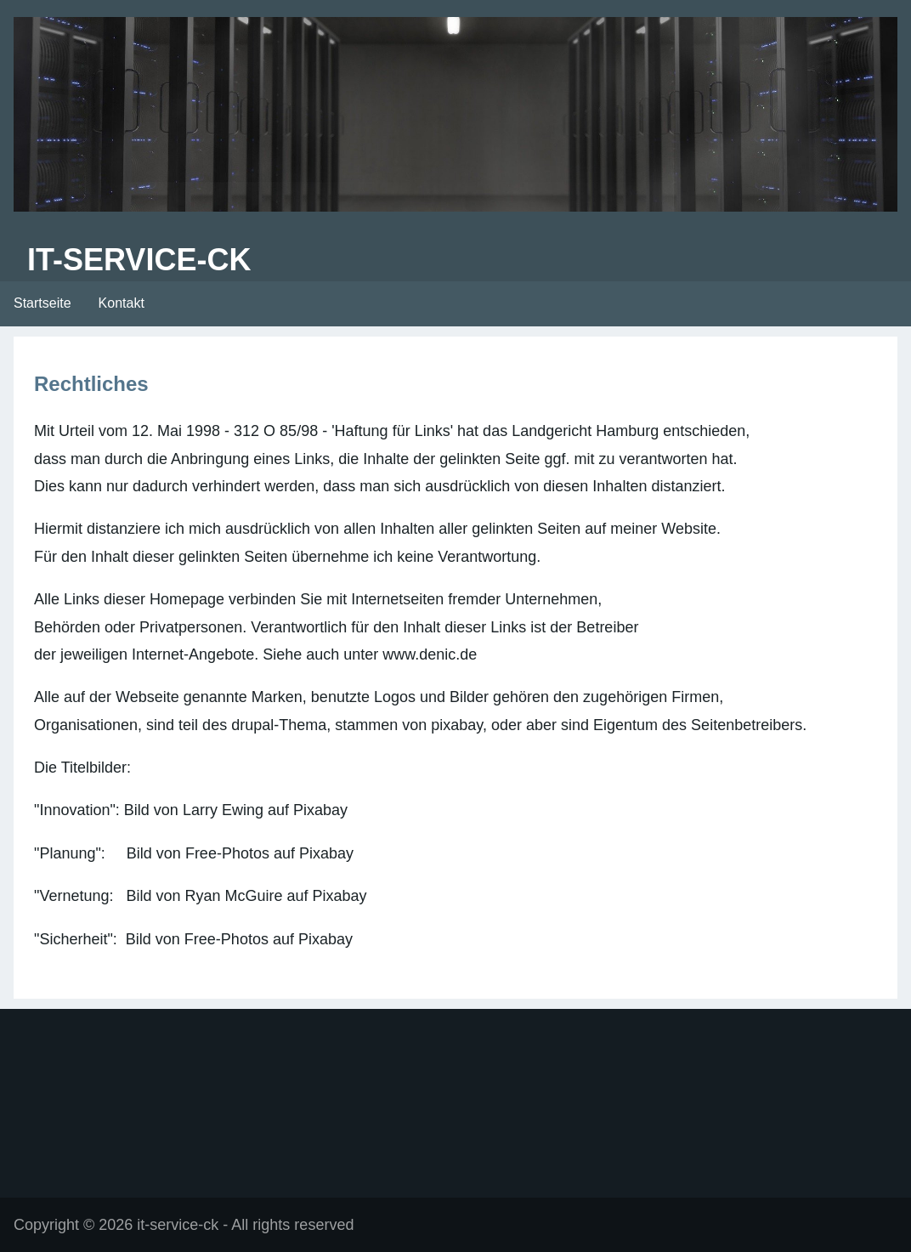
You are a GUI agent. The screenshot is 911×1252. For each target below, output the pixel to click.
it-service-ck (139, 259)
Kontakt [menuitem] (121, 303)
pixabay (457, 725)
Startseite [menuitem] (42, 303)
